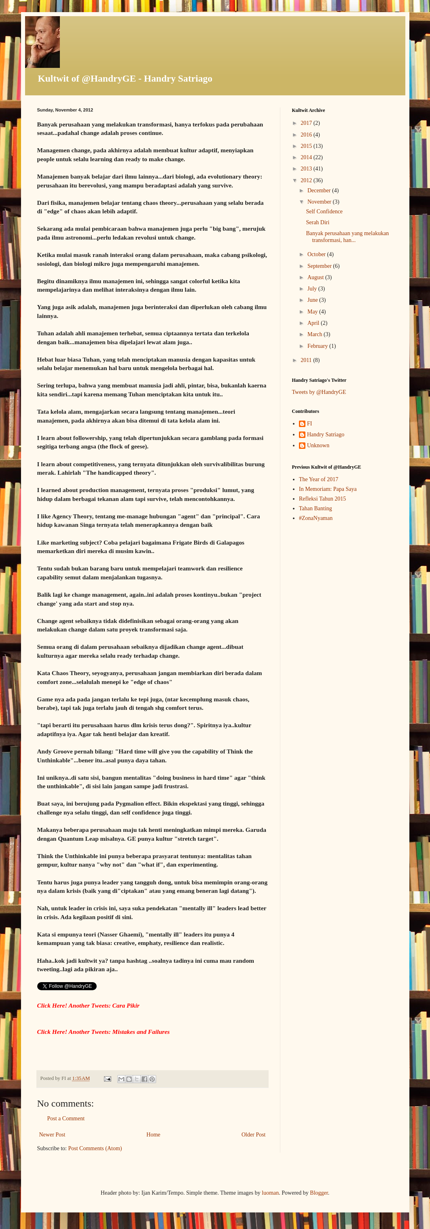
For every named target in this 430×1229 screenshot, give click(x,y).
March (315, 334)
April (314, 323)
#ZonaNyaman (316, 518)
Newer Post (52, 1135)
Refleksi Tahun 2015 (322, 499)
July (312, 289)
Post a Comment (66, 1118)
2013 (307, 169)
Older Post (253, 1135)
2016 (307, 135)
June (313, 300)
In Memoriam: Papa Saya (328, 489)
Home (153, 1135)
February (318, 346)
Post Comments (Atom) (95, 1148)
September (320, 266)
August (316, 277)
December (319, 190)
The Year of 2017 (318, 479)
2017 (307, 123)
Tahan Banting (315, 508)
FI (309, 424)
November (320, 202)
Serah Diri (317, 222)
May (313, 312)
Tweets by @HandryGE (319, 392)
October (317, 254)
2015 (307, 146)
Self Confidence (324, 211)
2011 (307, 360)
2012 (307, 180)
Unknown (318, 445)
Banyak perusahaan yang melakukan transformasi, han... (347, 236)
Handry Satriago (325, 434)
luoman (270, 1193)
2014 (307, 157)
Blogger (319, 1193)
